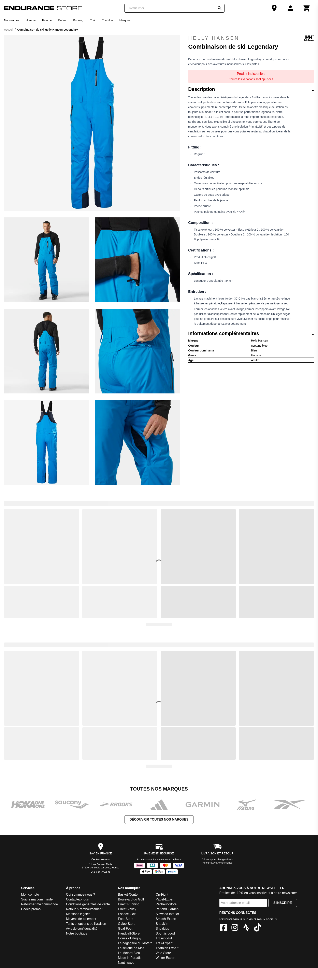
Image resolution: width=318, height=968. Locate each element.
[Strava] (246, 928)
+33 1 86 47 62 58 (100, 872)
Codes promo (31, 909)
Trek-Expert (164, 943)
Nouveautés (11, 20)
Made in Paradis (130, 957)
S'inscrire (282, 903)
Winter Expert (165, 957)
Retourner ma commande (39, 904)
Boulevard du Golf (131, 899)
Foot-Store (125, 919)
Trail (93, 20)
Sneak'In (162, 923)
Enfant (62, 20)
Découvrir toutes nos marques (159, 819)
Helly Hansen (251, 38)
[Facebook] (223, 928)
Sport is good (165, 933)
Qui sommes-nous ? (80, 894)
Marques (124, 20)
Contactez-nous (100, 859)
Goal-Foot (125, 928)
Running (78, 20)
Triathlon (107, 20)
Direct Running (129, 904)
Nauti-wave (126, 962)
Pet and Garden (167, 909)
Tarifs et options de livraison (86, 923)
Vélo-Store (163, 953)
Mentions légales (78, 914)
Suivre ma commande (37, 899)
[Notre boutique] (274, 8)
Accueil (8, 29)
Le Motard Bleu (129, 953)
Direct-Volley (127, 909)
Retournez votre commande (217, 862)
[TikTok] (258, 928)
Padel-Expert (165, 899)
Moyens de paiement (81, 919)
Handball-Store (129, 933)
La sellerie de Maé (131, 948)
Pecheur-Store (166, 904)
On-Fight (162, 894)
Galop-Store (126, 923)
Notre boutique (76, 933)
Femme (47, 20)
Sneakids (162, 928)
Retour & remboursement (84, 909)
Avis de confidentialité (81, 928)
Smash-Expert (166, 919)
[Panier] (307, 8)
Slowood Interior (167, 914)
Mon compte (30, 894)
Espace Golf (127, 914)
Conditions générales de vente (88, 904)
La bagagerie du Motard (135, 943)
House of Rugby (129, 938)
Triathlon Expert (167, 948)
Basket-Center (128, 894)
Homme (31, 20)
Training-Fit (164, 938)
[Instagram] (235, 928)
